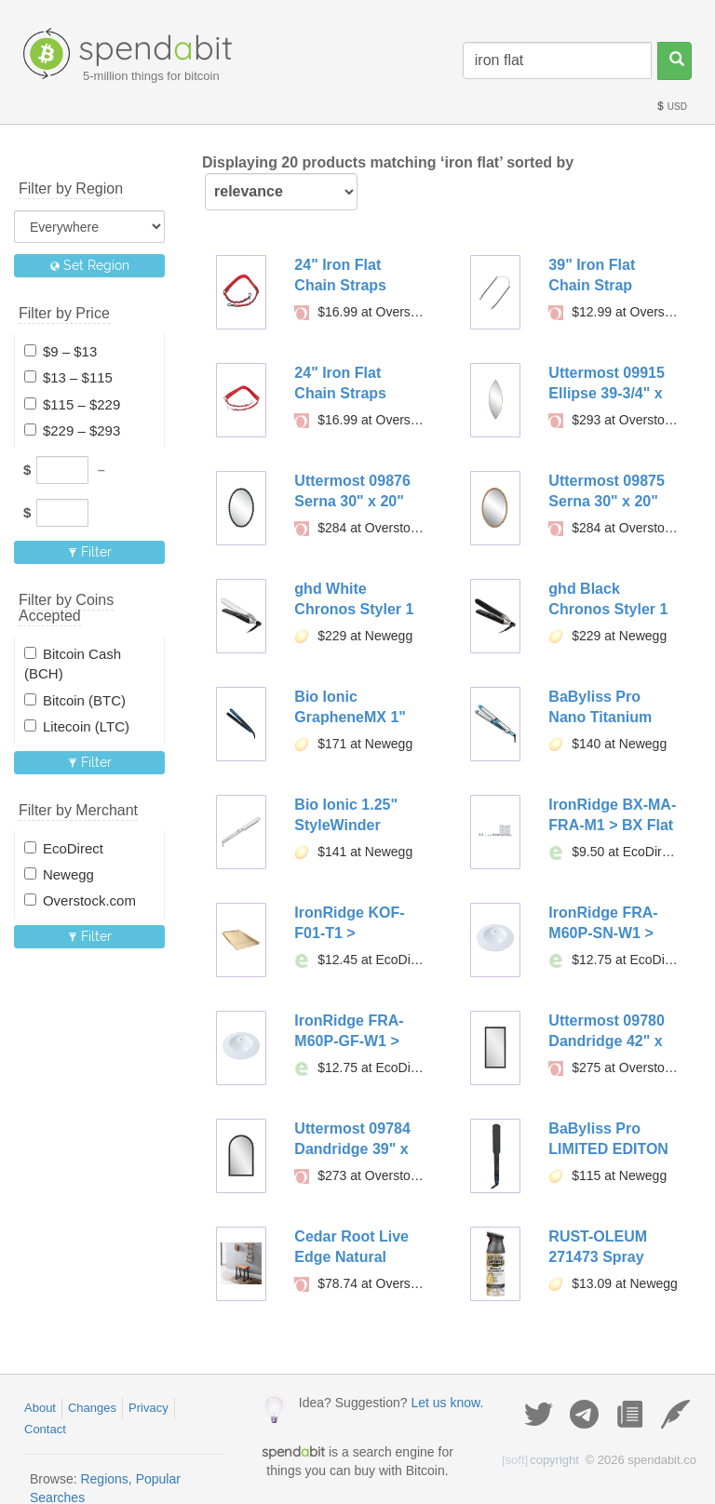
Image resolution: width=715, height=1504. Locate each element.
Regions (104, 1478)
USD (671, 106)
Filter (90, 551)
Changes (92, 1408)
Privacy (148, 1408)
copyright (540, 1460)
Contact (45, 1429)
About (40, 1408)
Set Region (89, 265)
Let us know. (447, 1402)
